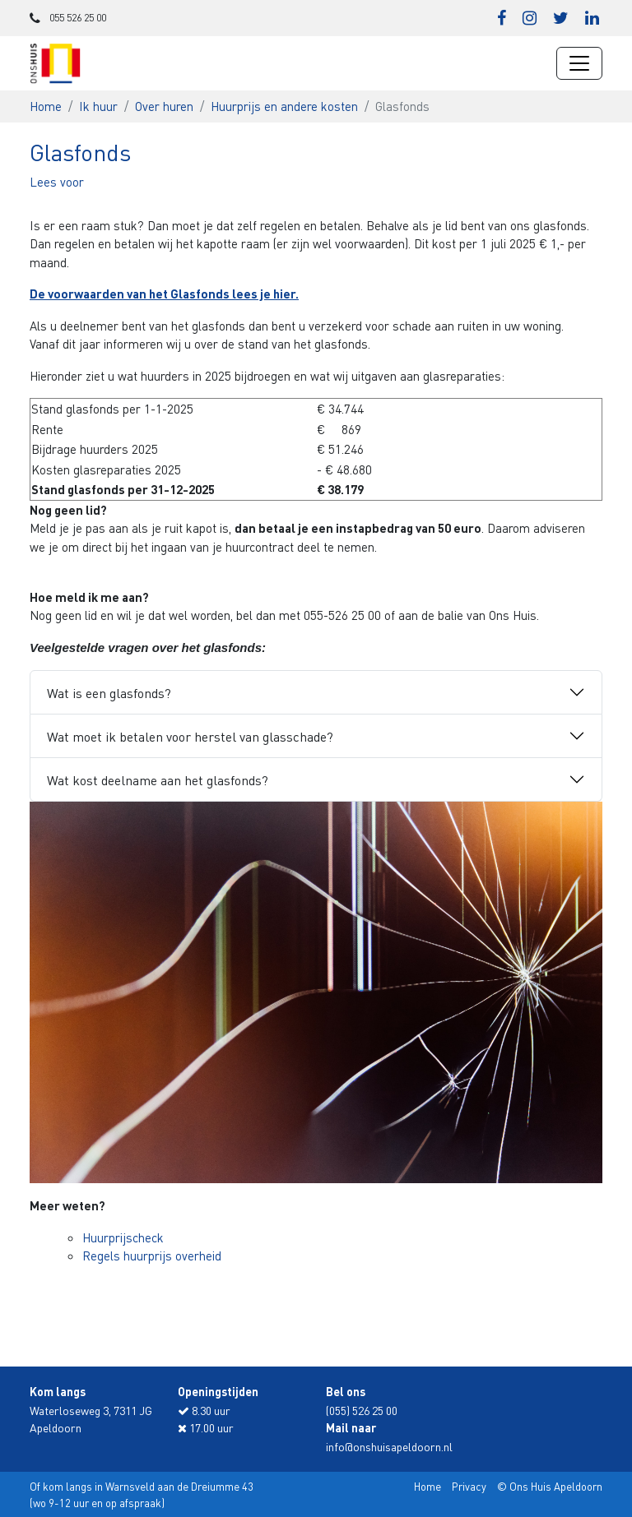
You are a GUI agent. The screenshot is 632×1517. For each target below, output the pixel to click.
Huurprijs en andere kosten (284, 106)
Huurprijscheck (123, 1237)
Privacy (469, 1486)
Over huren (164, 106)
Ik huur (98, 106)
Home (46, 106)
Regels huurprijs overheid (151, 1255)
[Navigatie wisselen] (579, 63)
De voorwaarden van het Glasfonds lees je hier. (164, 293)
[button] (57, 181)
